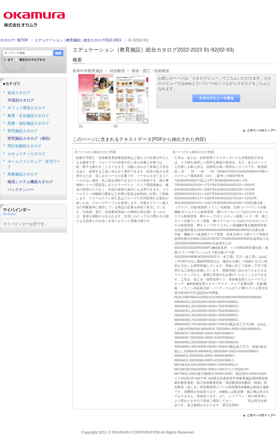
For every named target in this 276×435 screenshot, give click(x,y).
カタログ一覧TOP (14, 40)
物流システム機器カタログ (30, 182)
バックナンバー (21, 189)
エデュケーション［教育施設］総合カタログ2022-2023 (78, 40)
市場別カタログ (21, 100)
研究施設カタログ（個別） (30, 138)
